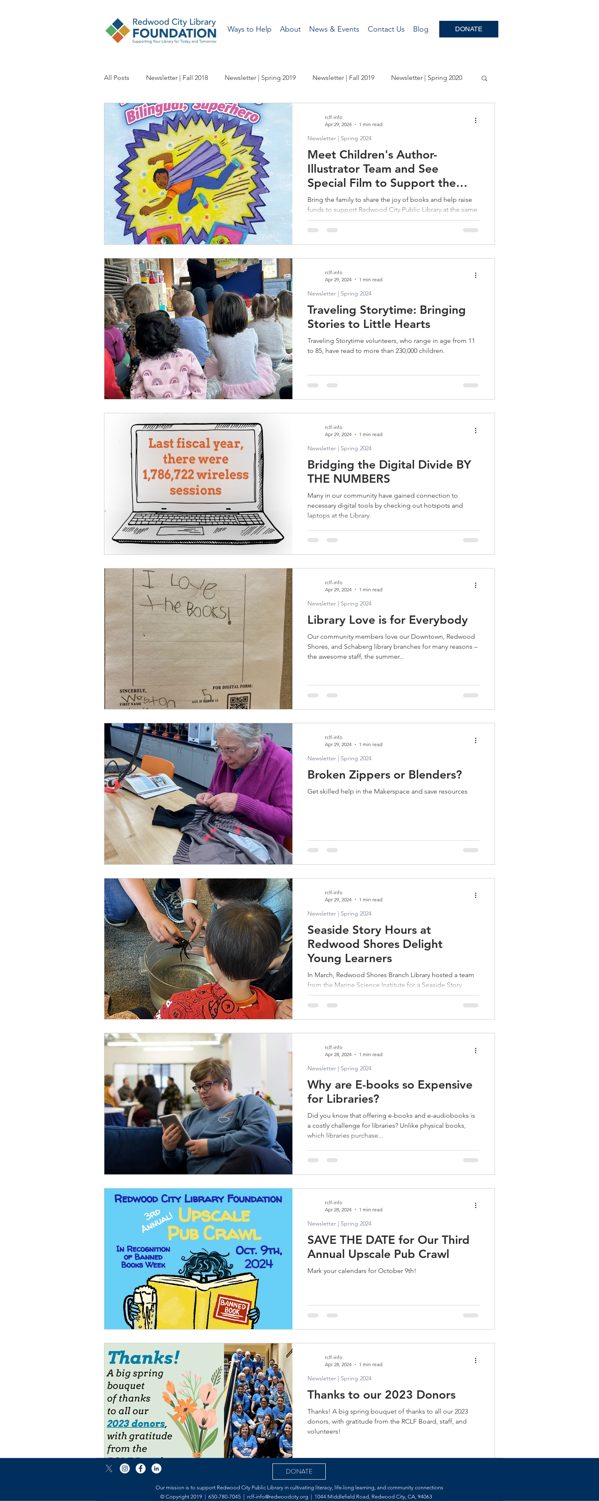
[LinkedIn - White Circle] (156, 1468)
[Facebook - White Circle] (141, 1468)
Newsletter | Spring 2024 (339, 138)
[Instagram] (125, 1468)
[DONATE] (468, 29)
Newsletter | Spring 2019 (260, 78)
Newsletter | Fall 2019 (343, 78)
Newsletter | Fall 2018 (177, 78)
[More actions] (478, 120)
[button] (484, 78)
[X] (109, 1468)
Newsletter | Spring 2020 (426, 78)
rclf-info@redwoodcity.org (277, 1496)
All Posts (116, 78)
